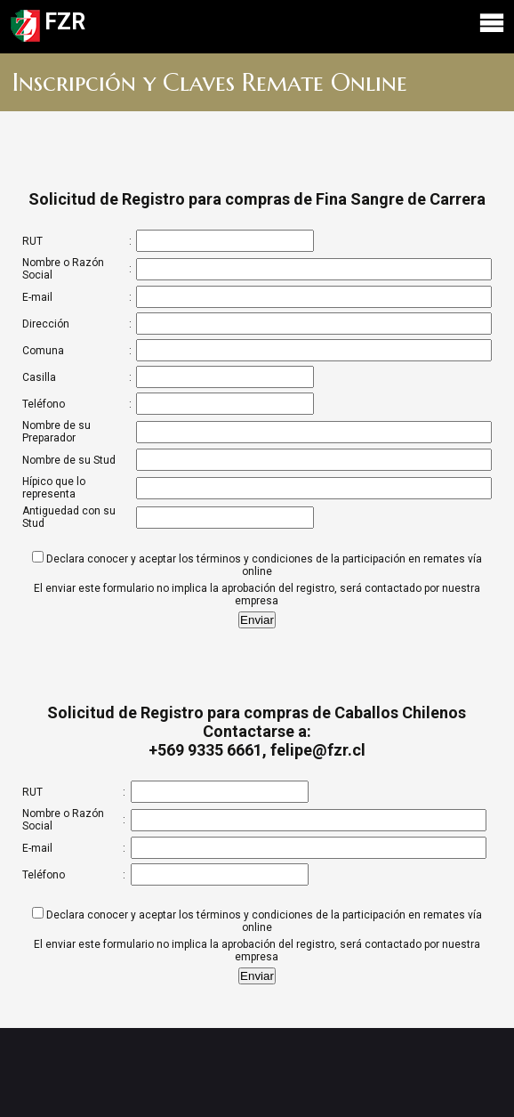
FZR (257, 27)
